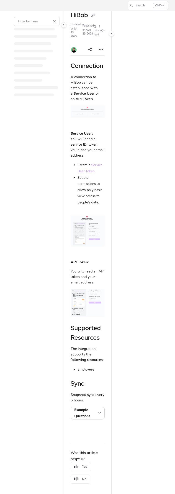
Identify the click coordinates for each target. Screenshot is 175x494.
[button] (148, 5)
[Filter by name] (36, 21)
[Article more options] (101, 49)
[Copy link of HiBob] (93, 15)
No (80, 479)
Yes (80, 466)
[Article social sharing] (90, 49)
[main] (87, 252)
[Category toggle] (64, 25)
